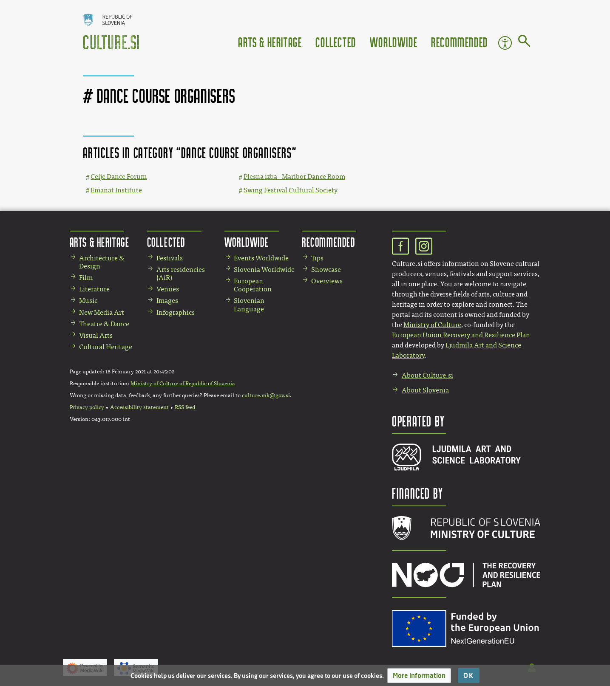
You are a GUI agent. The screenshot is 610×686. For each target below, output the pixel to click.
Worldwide (393, 41)
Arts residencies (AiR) (180, 273)
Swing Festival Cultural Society (291, 190)
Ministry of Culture (432, 325)
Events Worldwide (261, 258)
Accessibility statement (139, 407)
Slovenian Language (249, 304)
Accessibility (505, 43)
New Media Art (101, 312)
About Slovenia (425, 390)
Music (88, 300)
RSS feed (185, 407)
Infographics (175, 312)
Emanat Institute (116, 190)
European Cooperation (253, 285)
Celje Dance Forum (119, 176)
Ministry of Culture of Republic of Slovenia (183, 383)
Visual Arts (96, 335)
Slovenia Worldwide (264, 269)
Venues (167, 289)
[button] (419, 675)
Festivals (169, 258)
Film (86, 278)
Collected (335, 41)
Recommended (459, 41)
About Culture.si (427, 375)
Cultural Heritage (105, 347)
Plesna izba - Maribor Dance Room (294, 176)
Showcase (326, 269)
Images (167, 300)
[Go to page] (524, 42)
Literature (94, 289)
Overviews (327, 281)
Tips (317, 258)
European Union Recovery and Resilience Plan (461, 335)
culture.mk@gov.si (266, 395)
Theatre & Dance (104, 324)
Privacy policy (87, 407)
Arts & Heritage (270, 41)
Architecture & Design (102, 262)
